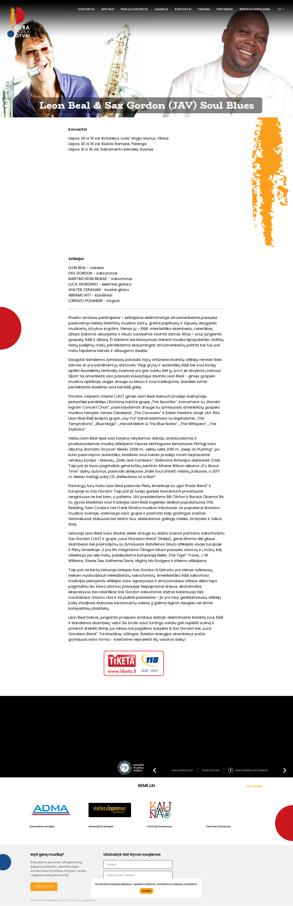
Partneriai (225, 9)
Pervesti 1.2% (44, 886)
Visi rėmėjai (254, 786)
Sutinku (146, 891)
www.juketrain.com (182, 770)
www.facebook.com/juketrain (251, 770)
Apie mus (107, 9)
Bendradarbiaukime (255, 9)
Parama (204, 9)
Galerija (161, 9)
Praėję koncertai (134, 9)
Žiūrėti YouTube (210, 770)
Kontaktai (183, 9)
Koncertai (86, 9)
